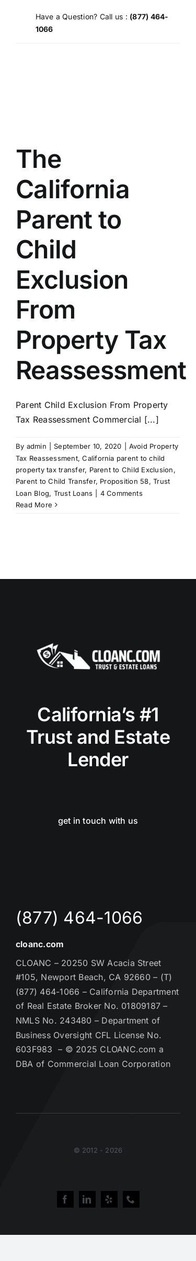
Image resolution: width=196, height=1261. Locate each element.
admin (37, 446)
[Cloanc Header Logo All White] (98, 646)
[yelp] (109, 1199)
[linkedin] (87, 1199)
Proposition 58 (124, 481)
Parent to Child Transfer (56, 481)
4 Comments (121, 493)
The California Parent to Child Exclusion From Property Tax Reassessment (101, 264)
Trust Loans (73, 493)
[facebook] (65, 1199)
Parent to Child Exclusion (131, 469)
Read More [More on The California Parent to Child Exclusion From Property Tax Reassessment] (34, 505)
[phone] (131, 1199)
